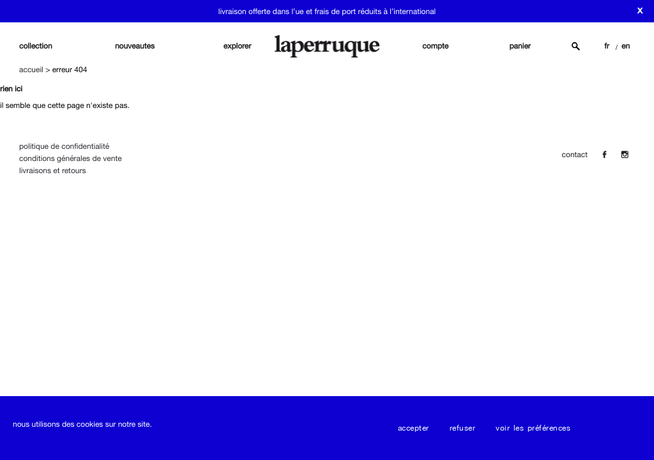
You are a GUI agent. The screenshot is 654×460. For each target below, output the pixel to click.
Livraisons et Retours (52, 170)
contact (575, 154)
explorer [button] (238, 46)
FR (606, 46)
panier (520, 46)
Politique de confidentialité (64, 146)
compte (435, 46)
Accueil (31, 69)
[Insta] (624, 154)
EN (625, 46)
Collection (35, 46)
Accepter (413, 428)
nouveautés (135, 46)
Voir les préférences (533, 428)
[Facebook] (604, 154)
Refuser (463, 428)
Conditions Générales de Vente (70, 158)
